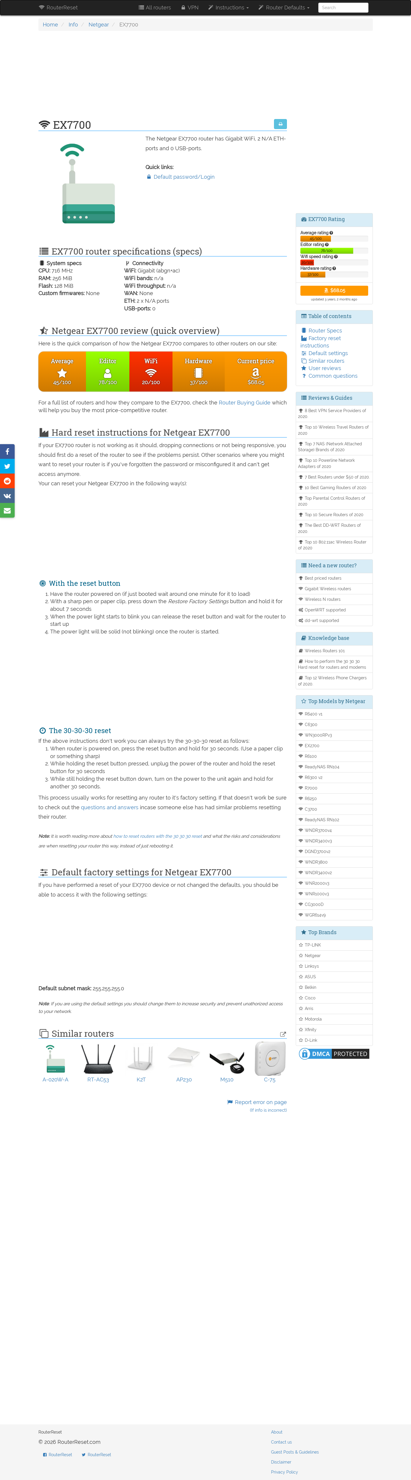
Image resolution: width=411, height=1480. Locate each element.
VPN (189, 7)
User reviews (320, 368)
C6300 (307, 724)
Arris (305, 1008)
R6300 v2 (310, 777)
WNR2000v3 (313, 883)
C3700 (307, 809)
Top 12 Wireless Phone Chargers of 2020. (332, 680)
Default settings (324, 353)
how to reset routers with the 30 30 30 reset (157, 836)
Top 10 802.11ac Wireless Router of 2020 (332, 545)
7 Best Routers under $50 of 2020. (334, 476)
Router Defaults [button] (283, 7)
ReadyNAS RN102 (318, 819)
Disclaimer (281, 1462)
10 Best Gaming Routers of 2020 (332, 487)
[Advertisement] (162, 78)
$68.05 (334, 290)
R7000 (307, 787)
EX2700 (308, 745)
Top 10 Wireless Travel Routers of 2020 (333, 430)
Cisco (306, 997)
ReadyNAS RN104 (318, 766)
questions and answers (110, 807)
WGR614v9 (312, 914)
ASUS (307, 976)
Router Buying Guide (244, 402)
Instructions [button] (228, 7)
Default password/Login (180, 177)
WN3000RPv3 (315, 735)
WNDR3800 (313, 861)
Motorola (310, 1018)
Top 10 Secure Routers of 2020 (330, 514)
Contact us (281, 1442)
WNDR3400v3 (315, 840)
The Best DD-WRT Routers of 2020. (329, 528)
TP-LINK (309, 944)
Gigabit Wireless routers (324, 588)
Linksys (308, 966)
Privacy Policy (284, 1472)
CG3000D (311, 904)
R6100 (307, 756)
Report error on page (257, 1106)
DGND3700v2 (314, 851)
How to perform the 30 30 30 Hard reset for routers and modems (332, 664)
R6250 (307, 798)
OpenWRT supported (322, 609)
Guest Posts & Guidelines (295, 1452)
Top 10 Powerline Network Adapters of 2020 (326, 463)
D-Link (307, 1040)
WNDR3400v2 (315, 872)
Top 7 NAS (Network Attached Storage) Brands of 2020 (330, 446)
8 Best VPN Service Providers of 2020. (332, 413)
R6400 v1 (310, 713)
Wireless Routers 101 (321, 650)
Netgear (99, 24)
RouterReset (58, 7)
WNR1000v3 (313, 893)
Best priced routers (319, 578)
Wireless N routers (319, 599)
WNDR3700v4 (315, 830)
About (277, 1432)
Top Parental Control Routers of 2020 (331, 501)
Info (73, 24)
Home (50, 24)
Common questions (329, 376)
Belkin (307, 987)
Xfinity (307, 1029)
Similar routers (322, 361)
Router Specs (321, 330)
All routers (154, 7)
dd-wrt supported (318, 620)
